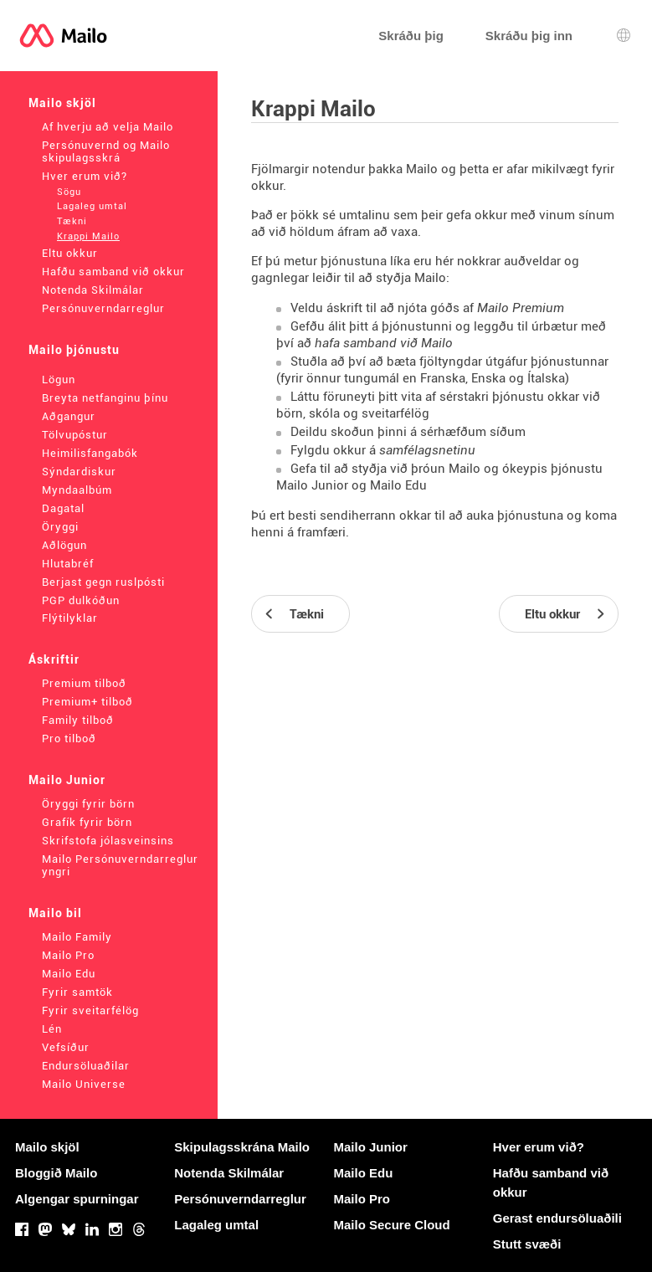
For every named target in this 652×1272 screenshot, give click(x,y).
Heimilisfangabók (90, 453)
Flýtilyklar (70, 618)
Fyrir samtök (77, 992)
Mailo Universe (84, 1084)
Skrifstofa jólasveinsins (108, 840)
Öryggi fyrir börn (88, 804)
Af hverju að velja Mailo (107, 127)
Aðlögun (64, 545)
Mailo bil (55, 913)
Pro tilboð (69, 738)
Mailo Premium (520, 307)
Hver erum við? (84, 176)
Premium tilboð (84, 683)
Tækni (72, 221)
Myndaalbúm (77, 490)
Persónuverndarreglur (103, 308)
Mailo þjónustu (74, 349)
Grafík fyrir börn (87, 822)
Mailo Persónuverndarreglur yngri (120, 865)
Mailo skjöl (62, 103)
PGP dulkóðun (81, 600)
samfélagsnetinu (427, 450)
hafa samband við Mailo (384, 343)
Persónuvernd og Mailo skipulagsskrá (106, 151)
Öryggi (60, 527)
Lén (52, 1029)
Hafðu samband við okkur (113, 271)
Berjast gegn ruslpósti (103, 582)
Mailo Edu (68, 973)
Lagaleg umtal (92, 206)
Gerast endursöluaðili (557, 1218)
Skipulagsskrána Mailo (242, 1147)
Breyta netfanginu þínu (105, 398)
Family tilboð (78, 720)
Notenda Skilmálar (93, 290)
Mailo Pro (68, 955)
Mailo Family (77, 937)
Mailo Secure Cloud (392, 1225)
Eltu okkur (70, 253)
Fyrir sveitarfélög (90, 1010)
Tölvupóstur (75, 434)
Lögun (58, 379)
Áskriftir (54, 659)
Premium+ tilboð (87, 701)
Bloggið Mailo (56, 1173)
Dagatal (63, 508)
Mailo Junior (66, 780)
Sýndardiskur (79, 471)
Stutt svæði (527, 1244)
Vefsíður (66, 1047)
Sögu (69, 192)
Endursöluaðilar (86, 1065)
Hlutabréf (68, 563)
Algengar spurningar (77, 1199)
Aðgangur (68, 416)
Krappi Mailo (88, 236)
